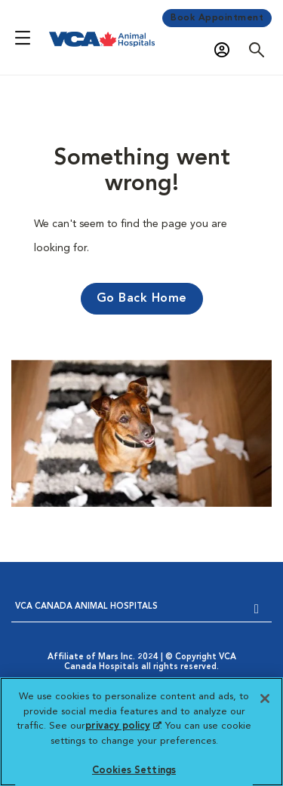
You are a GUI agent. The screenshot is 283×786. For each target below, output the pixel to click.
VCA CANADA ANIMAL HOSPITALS (86, 607)
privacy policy (123, 726)
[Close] (264, 698)
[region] (141, 731)
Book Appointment (217, 18)
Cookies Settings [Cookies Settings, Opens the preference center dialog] (134, 770)
